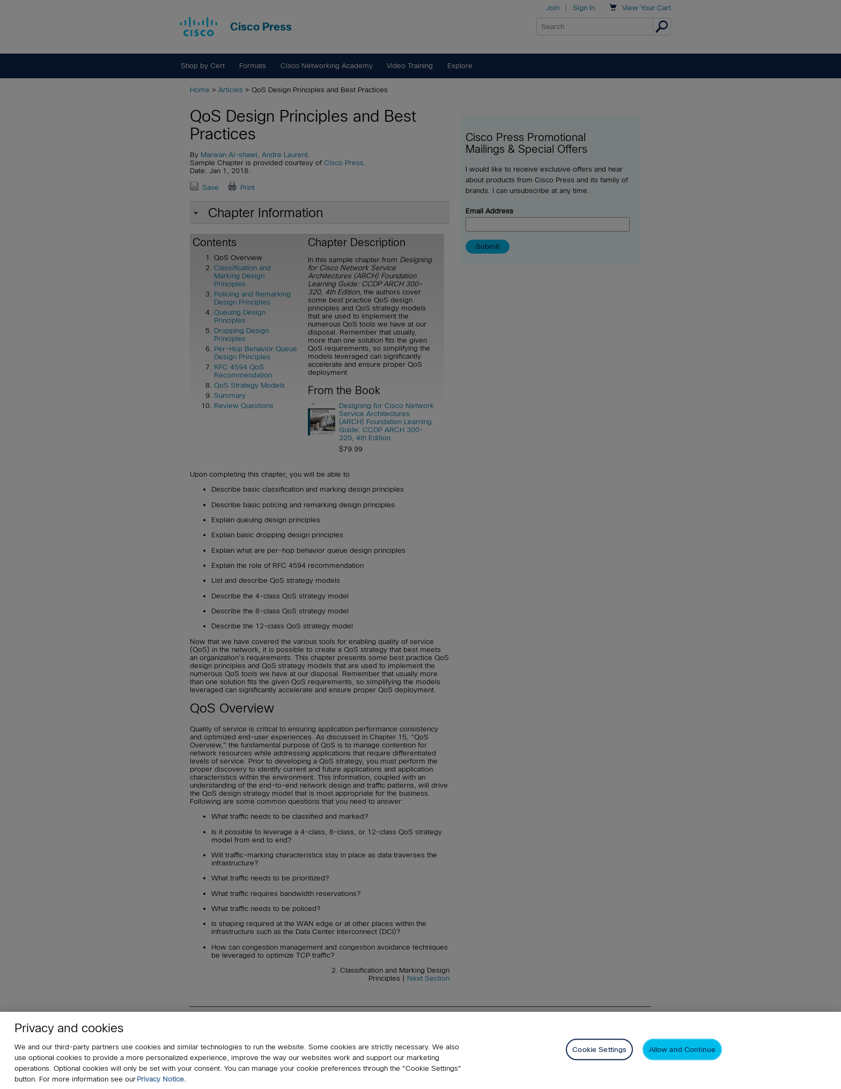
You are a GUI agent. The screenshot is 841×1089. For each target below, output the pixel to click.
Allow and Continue (682, 1050)
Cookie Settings (599, 1050)
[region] (420, 1050)
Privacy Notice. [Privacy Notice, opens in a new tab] (161, 1079)
